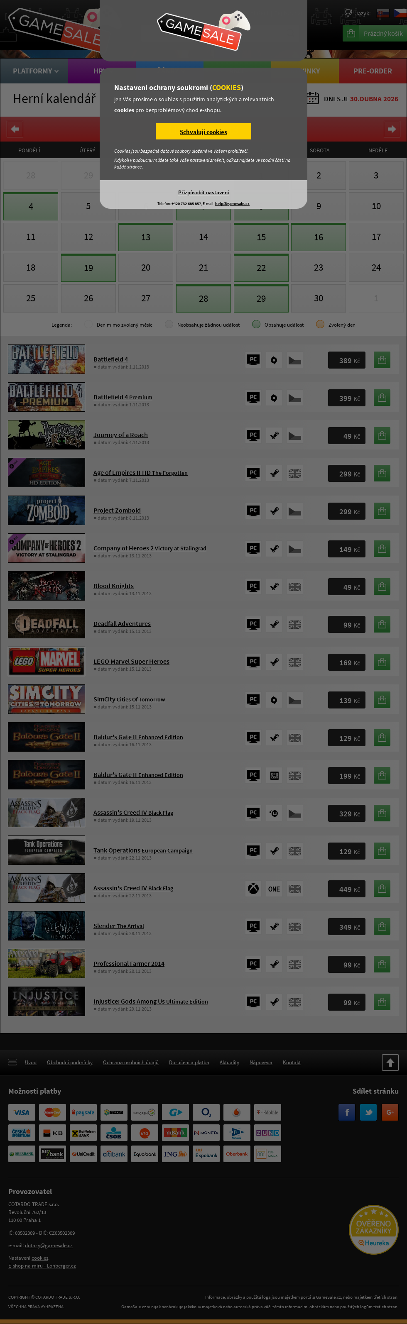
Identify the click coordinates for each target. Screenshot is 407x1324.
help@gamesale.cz (232, 203)
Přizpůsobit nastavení (203, 192)
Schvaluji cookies (203, 132)
